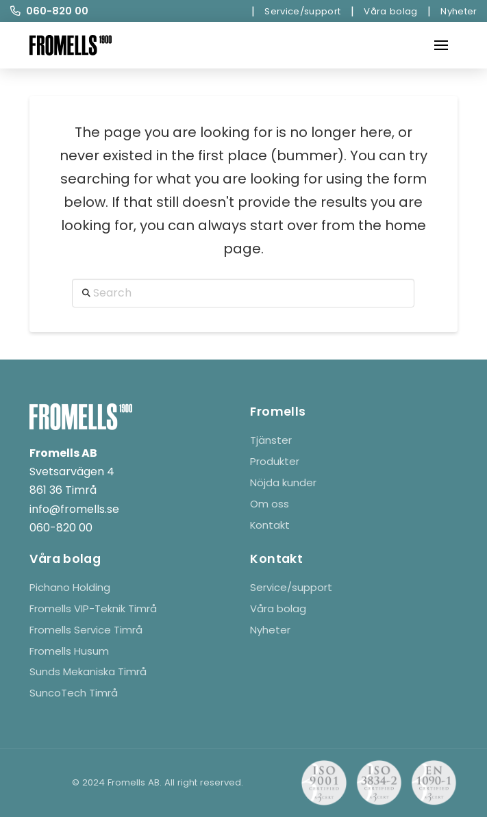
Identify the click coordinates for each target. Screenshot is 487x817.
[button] (441, 45)
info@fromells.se (74, 509)
